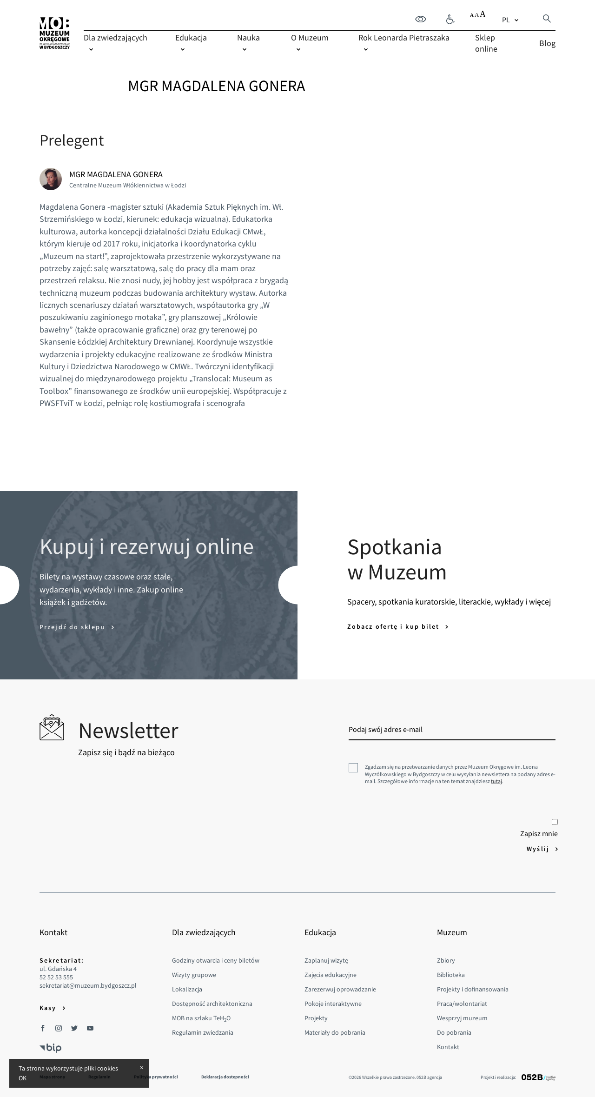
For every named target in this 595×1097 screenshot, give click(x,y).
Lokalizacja (187, 989)
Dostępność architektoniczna (212, 1003)
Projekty (316, 1018)
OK (22, 1078)
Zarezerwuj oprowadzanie (340, 989)
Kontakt (448, 1047)
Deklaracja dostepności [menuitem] (225, 1077)
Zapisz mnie (539, 828)
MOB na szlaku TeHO (201, 1018)
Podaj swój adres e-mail (386, 729)
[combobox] (511, 19)
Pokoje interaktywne (333, 1003)
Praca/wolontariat (462, 1003)
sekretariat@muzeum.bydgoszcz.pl (88, 986)
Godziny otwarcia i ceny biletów (215, 960)
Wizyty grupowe (194, 975)
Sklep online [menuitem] (486, 43)
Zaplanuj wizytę (326, 960)
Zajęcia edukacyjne (330, 975)
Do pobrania (454, 1032)
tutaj (496, 781)
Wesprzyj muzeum (462, 1018)
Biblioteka (451, 975)
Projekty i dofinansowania (473, 989)
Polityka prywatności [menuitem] (156, 1077)
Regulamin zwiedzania (202, 1032)
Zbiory (446, 960)
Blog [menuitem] (547, 43)
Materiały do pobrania (334, 1032)
